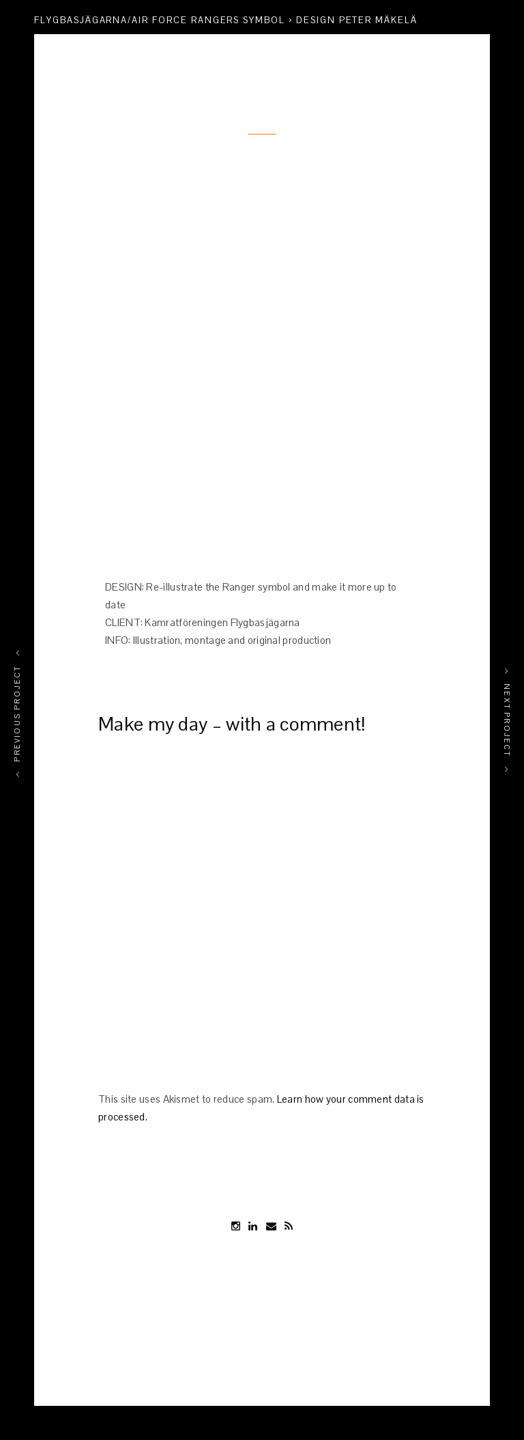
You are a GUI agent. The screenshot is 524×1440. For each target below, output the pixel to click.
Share (474, 44)
